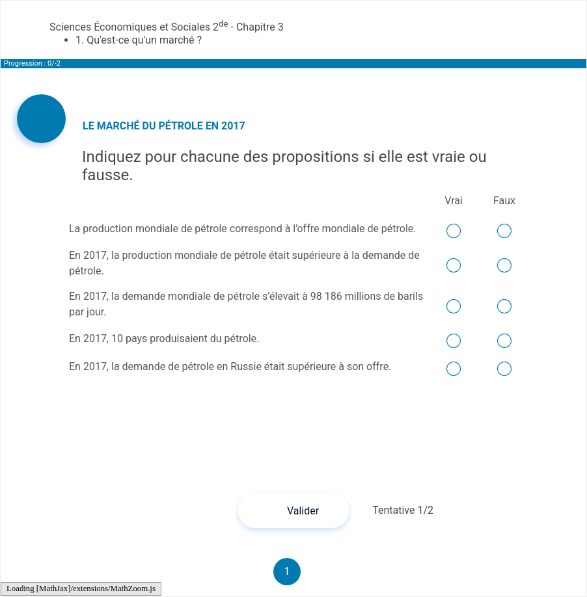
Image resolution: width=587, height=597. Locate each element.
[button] (293, 511)
